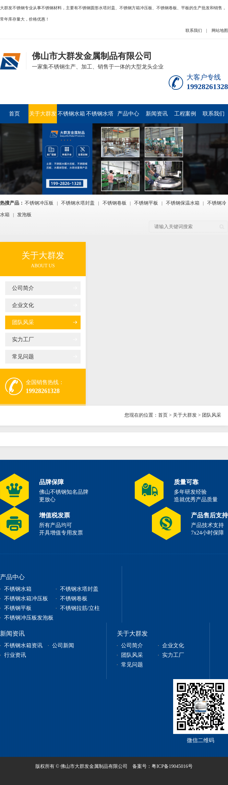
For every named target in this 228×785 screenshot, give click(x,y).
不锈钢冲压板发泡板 (28, 618)
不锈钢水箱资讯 (23, 645)
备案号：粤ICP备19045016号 (162, 766)
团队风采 (23, 322)
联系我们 (193, 30)
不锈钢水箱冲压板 (71, 117)
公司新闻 (63, 645)
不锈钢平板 (146, 203)
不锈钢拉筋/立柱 (80, 608)
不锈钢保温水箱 (183, 203)
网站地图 (220, 30)
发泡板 (24, 214)
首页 (14, 113)
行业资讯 (15, 655)
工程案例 (185, 113)
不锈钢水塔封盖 (99, 117)
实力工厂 (23, 339)
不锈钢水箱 (18, 589)
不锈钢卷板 (115, 203)
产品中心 (128, 113)
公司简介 (23, 288)
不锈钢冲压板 (39, 203)
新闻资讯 (157, 113)
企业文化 (23, 305)
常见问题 (23, 356)
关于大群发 (43, 113)
